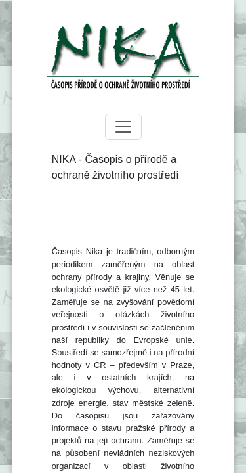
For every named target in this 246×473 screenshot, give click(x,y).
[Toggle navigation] (123, 127)
